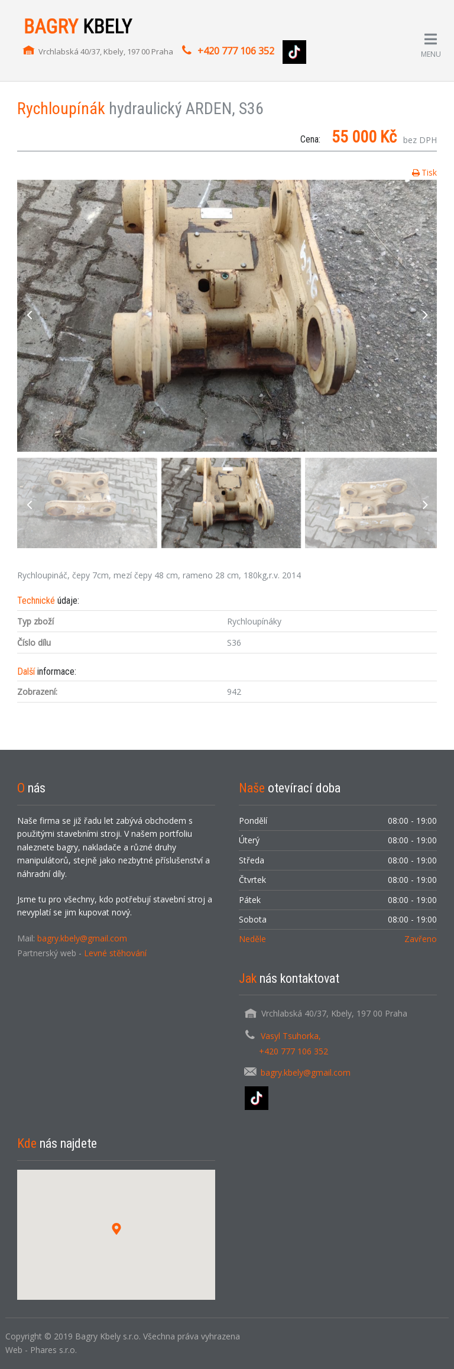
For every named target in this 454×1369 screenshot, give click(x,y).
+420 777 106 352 (235, 50)
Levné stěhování (115, 953)
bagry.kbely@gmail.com (82, 938)
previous (29, 316)
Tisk (429, 172)
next (425, 316)
